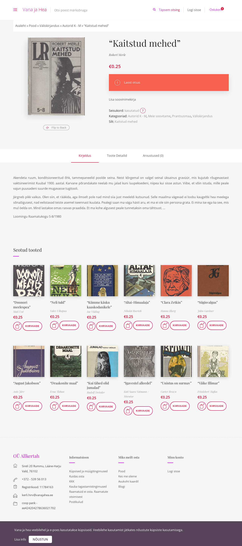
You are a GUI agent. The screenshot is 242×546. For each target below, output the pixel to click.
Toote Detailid (117, 156)
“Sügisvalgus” (208, 302)
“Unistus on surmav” (176, 382)
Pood (32, 26)
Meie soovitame (159, 116)
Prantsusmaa (181, 116)
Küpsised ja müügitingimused (88, 471)
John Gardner (206, 311)
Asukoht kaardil (128, 481)
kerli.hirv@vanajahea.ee (37, 494)
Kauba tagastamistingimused (88, 486)
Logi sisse (194, 10)
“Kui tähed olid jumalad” (98, 384)
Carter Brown (168, 391)
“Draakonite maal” (64, 382)
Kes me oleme (127, 476)
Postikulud (76, 501)
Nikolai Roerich (133, 311)
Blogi (121, 486)
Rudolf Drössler (96, 391)
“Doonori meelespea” (21, 304)
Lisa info (20, 539)
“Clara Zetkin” (171, 302)
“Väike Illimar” (208, 382)
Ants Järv (18, 391)
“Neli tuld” (58, 302)
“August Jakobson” (27, 382)
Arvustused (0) (153, 156)
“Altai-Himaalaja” (137, 302)
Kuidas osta (76, 476)
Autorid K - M (71, 26)
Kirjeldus (85, 156)
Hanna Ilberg (168, 311)
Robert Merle (117, 55)
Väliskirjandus (49, 26)
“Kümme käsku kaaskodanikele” (99, 304)
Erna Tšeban (57, 391)
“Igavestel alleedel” (138, 382)
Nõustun (40, 539)
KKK (71, 481)
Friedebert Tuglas (207, 391)
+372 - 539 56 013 (34, 479)
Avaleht (20, 26)
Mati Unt (18, 311)
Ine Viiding (93, 311)
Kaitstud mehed (126, 121)
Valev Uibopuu (58, 311)
